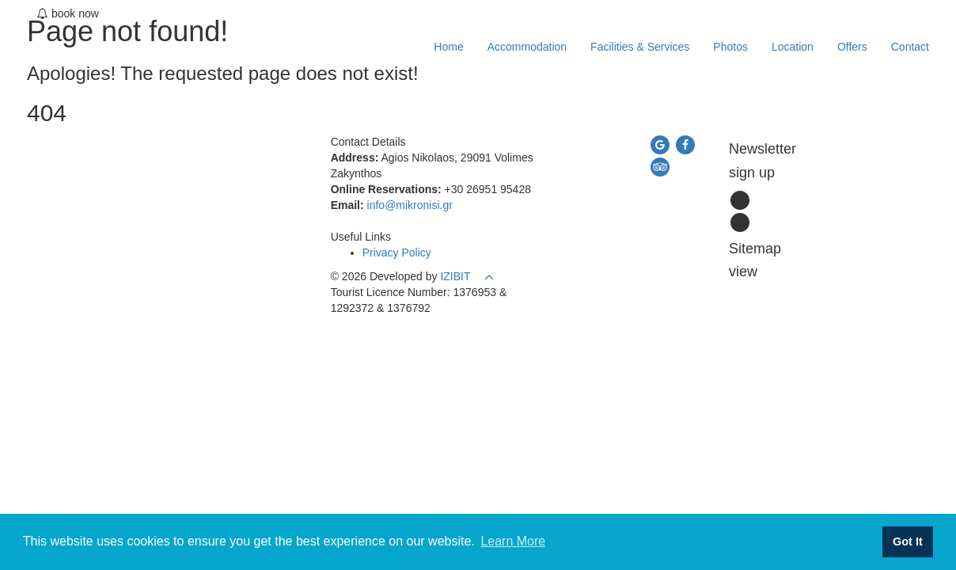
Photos (730, 46)
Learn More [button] (512, 541)
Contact (910, 46)
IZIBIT (455, 276)
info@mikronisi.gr (410, 205)
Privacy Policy (396, 252)
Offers (852, 46)
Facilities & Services (639, 46)
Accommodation (527, 46)
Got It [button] (908, 541)
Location (793, 46)
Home (448, 46)
